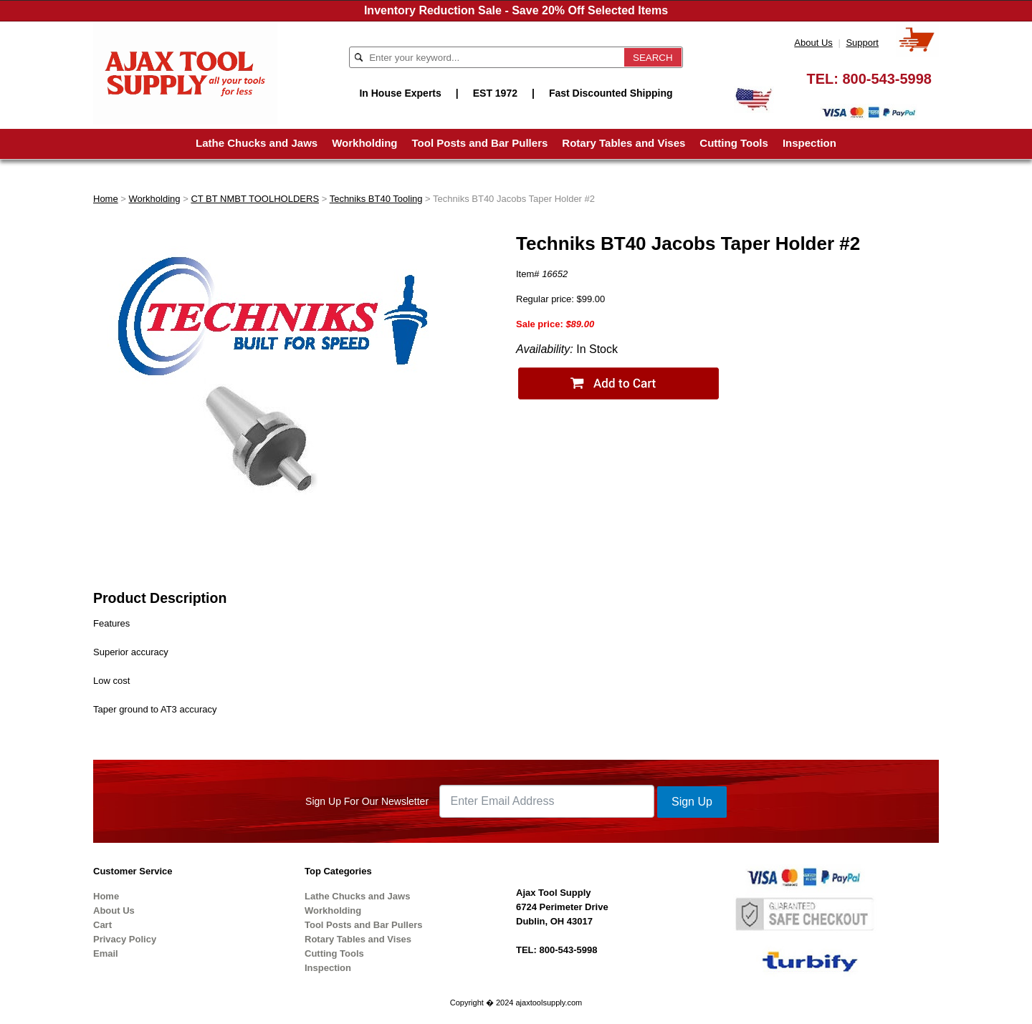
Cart (102, 924)
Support (862, 42)
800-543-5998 (887, 79)
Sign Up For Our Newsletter (367, 801)
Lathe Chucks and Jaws (256, 143)
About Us (813, 42)
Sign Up (692, 802)
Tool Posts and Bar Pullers (480, 143)
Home (105, 198)
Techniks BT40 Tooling (376, 198)
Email (105, 953)
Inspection (809, 143)
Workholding (364, 143)
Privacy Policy (124, 939)
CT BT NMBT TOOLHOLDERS (255, 198)
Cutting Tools (733, 143)
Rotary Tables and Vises (623, 143)
